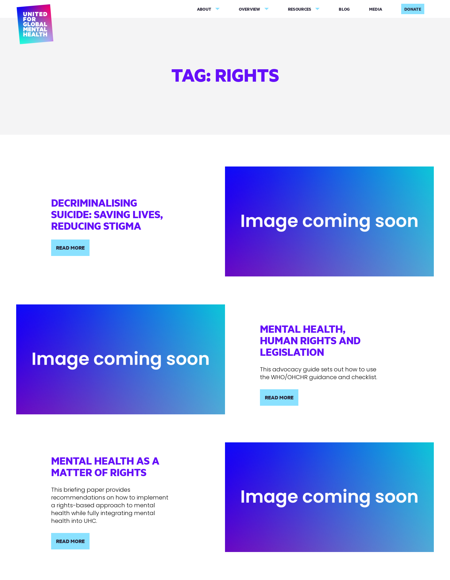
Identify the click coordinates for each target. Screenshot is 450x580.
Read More (70, 247)
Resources (299, 9)
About (204, 9)
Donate (412, 9)
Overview (249, 9)
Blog (344, 9)
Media (375, 9)
